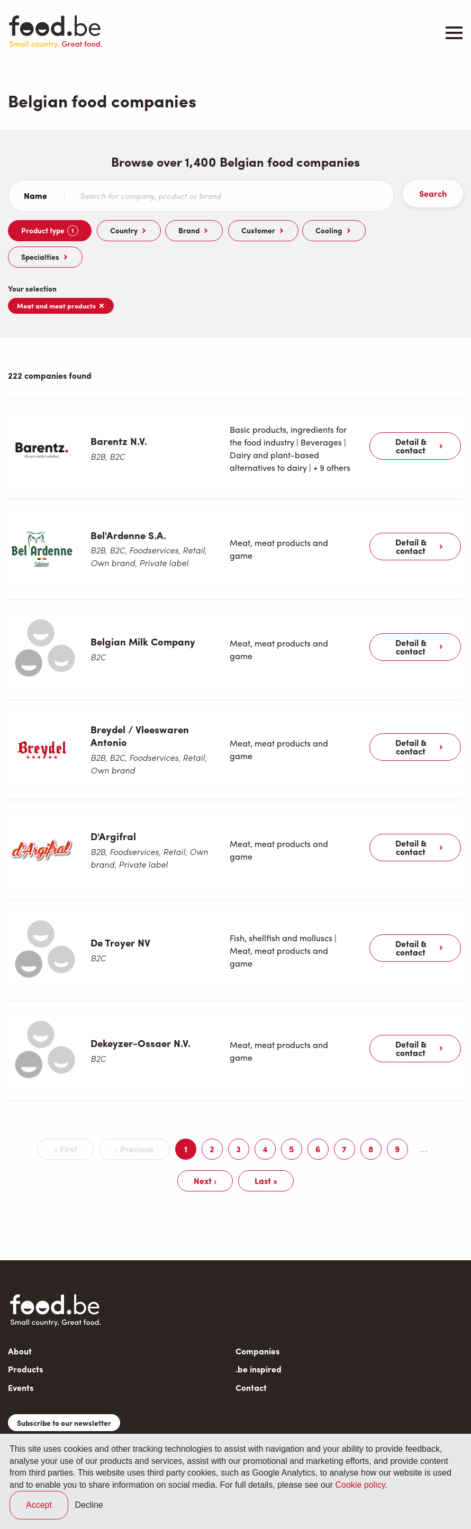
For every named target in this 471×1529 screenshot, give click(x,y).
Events (20, 1359)
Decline (89, 1504)
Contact (251, 1359)
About (20, 1322)
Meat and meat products (61, 306)
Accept (39, 1504)
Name (35, 195)
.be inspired (259, 1340)
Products (25, 1340)
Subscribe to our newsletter (64, 1394)
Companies (257, 1322)
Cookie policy (360, 1484)
